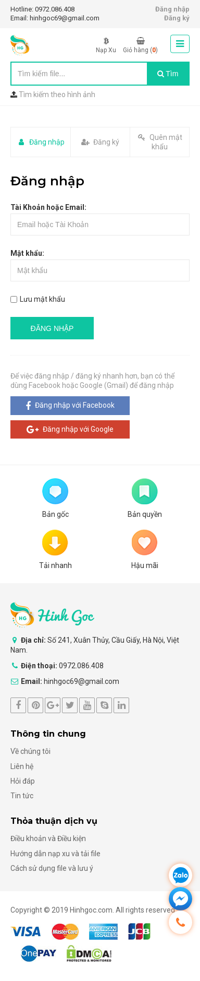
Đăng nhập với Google (70, 429)
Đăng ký (177, 18)
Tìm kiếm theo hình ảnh (57, 94)
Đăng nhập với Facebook (70, 405)
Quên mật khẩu (159, 142)
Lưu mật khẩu (37, 299)
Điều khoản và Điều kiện (48, 838)
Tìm (168, 73)
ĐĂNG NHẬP (52, 328)
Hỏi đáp (22, 781)
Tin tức (21, 795)
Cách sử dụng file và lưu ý (51, 868)
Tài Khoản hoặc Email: (48, 207)
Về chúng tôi (30, 751)
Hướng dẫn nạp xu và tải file (55, 853)
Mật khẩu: (27, 253)
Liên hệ (21, 766)
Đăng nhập (172, 9)
